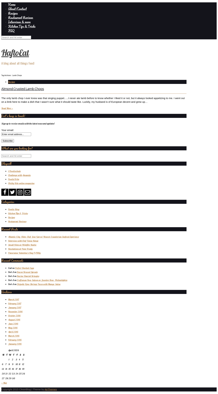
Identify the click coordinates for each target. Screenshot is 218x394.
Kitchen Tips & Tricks (22, 26)
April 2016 (13, 331)
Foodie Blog (13, 209)
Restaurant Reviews (20, 17)
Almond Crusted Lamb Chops (22, 88)
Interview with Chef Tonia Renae (23, 240)
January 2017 (14, 307)
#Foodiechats (14, 171)
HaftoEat (15, 53)
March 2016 (13, 335)
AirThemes (51, 389)
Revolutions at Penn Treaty (20, 248)
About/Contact (17, 8)
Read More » (7, 108)
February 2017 (14, 303)
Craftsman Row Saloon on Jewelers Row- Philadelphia (42, 280)
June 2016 (13, 323)
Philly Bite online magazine (21, 183)
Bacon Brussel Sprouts (27, 272)
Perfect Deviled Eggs (24, 268)
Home (11, 4)
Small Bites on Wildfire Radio (22, 244)
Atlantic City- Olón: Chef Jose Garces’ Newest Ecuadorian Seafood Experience (43, 236)
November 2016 (15, 311)
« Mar (4, 382)
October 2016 (14, 315)
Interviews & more (19, 22)
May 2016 (13, 327)
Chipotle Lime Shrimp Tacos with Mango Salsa (38, 284)
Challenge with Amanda (19, 175)
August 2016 (14, 319)
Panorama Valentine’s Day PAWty (24, 252)
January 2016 (15, 343)
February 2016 (15, 339)
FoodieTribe (13, 179)
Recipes (13, 13)
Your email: (7, 130)
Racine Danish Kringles (28, 276)
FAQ (11, 30)
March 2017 (13, 299)
